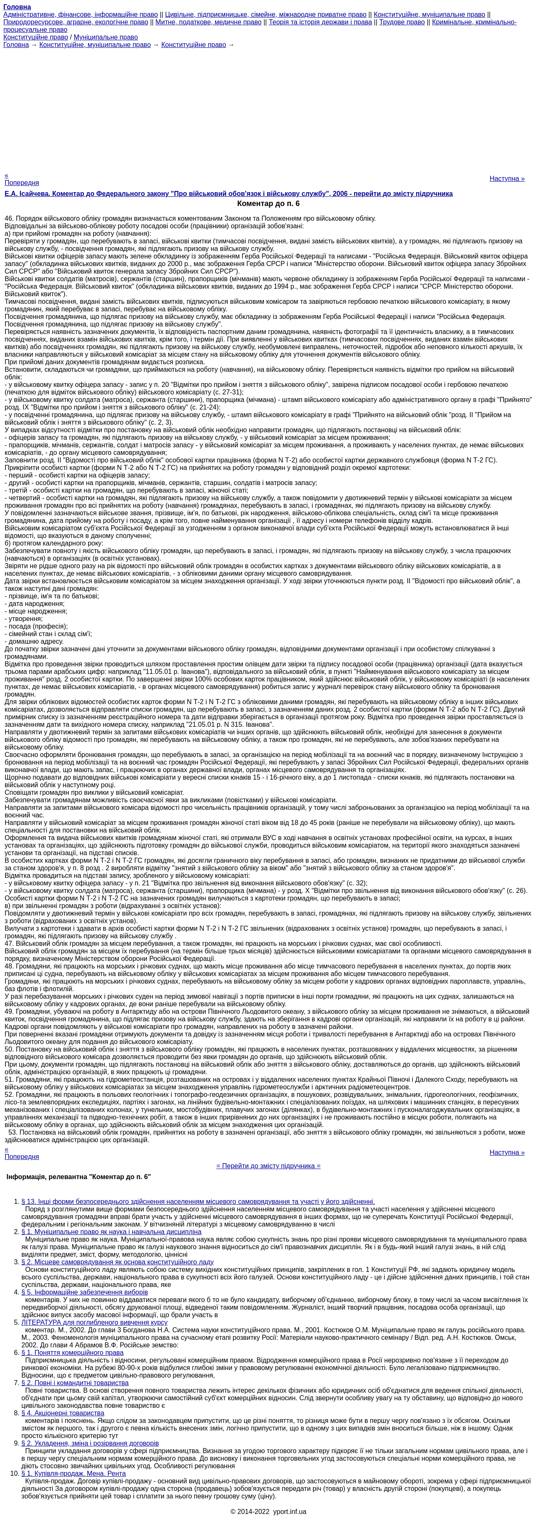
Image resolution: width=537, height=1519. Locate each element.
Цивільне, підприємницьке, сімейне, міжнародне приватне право (266, 14)
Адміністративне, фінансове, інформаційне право (80, 14)
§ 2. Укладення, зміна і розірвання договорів (90, 1443)
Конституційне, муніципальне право (429, 14)
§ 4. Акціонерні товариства (62, 1413)
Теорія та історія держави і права (320, 22)
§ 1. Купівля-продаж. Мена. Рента (73, 1473)
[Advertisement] (268, 107)
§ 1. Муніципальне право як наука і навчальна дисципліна (111, 1231)
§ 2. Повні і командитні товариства (75, 1382)
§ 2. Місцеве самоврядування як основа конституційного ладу (117, 1262)
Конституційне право (35, 37)
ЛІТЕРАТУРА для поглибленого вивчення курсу (94, 1322)
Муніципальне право (106, 37)
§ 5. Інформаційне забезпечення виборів (84, 1292)
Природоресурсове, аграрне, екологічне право (75, 22)
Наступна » (507, 178)
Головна (16, 44)
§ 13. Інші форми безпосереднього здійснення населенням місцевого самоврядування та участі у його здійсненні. (198, 1201)
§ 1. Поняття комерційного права (72, 1352)
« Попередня (22, 179)
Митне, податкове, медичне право (209, 22)
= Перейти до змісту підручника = (268, 1165)
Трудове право (402, 22)
